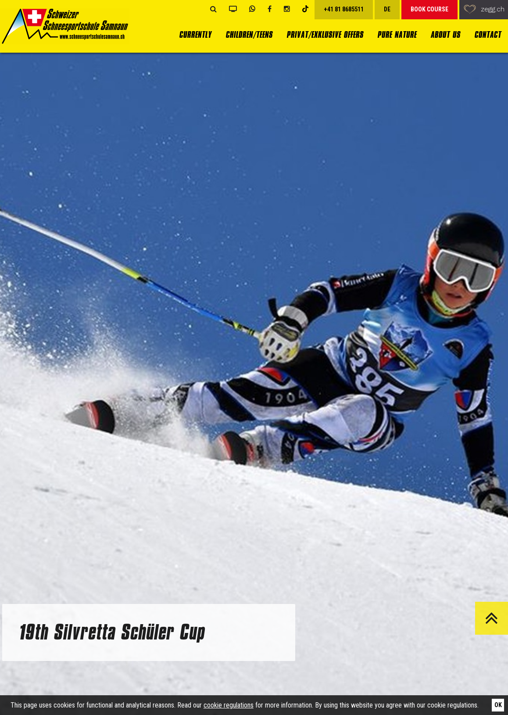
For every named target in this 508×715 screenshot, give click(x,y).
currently (195, 35)
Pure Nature (396, 35)
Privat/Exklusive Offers (324, 35)
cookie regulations (229, 705)
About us (445, 35)
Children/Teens (248, 35)
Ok (498, 704)
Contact (487, 35)
